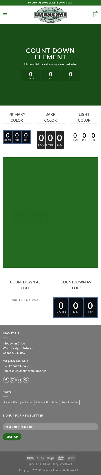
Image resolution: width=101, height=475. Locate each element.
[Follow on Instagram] (13, 380)
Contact (66, 464)
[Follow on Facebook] (6, 380)
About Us (34, 464)
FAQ (55, 464)
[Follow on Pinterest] (26, 380)
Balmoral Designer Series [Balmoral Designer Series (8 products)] (18, 402)
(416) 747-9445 (18, 361)
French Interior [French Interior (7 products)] (70, 402)
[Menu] (5, 14)
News (46, 464)
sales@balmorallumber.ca (28, 370)
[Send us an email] (19, 380)
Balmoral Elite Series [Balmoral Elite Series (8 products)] (47, 402)
